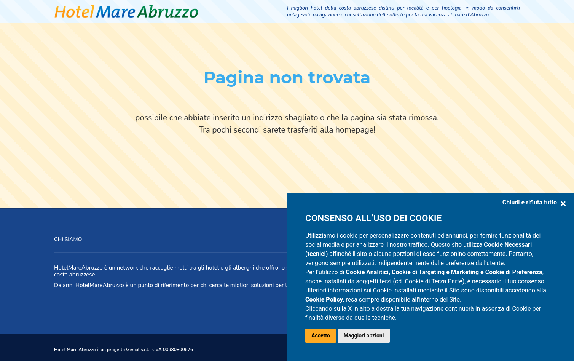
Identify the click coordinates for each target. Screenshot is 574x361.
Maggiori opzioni (364, 335)
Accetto (320, 335)
